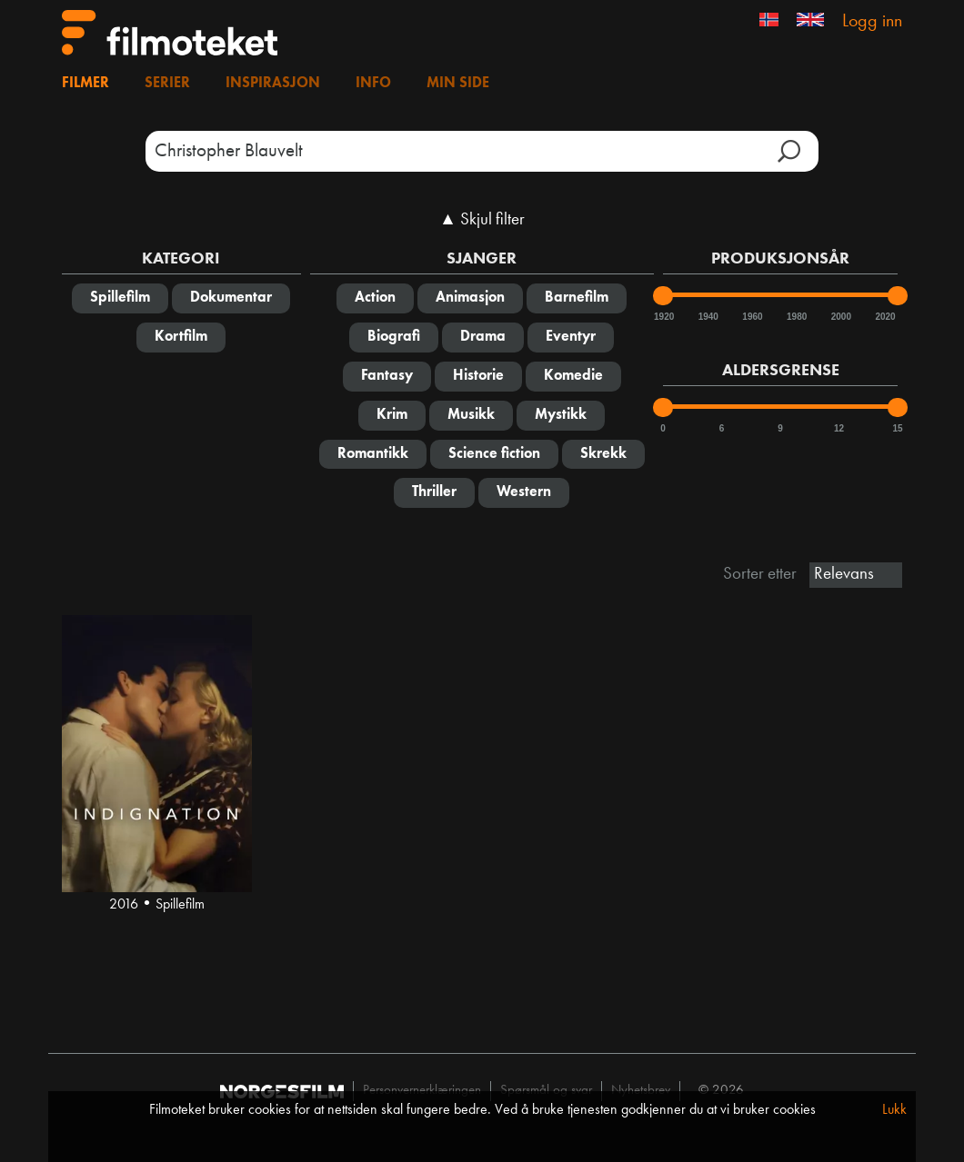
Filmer (85, 83)
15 (897, 428)
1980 (796, 317)
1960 (751, 317)
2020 (884, 317)
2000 (840, 317)
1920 (663, 317)
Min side (458, 83)
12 (839, 428)
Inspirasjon (273, 83)
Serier (167, 83)
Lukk (894, 1110)
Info (373, 83)
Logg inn (872, 22)
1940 (707, 317)
